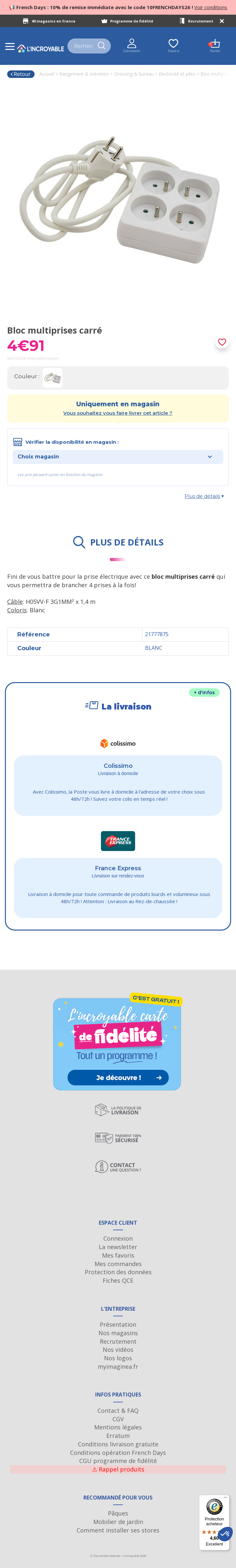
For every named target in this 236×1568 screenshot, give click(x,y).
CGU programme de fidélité (118, 1461)
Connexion (118, 1238)
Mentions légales (118, 1427)
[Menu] (225, 1499)
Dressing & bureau (134, 74)
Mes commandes (118, 1264)
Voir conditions (210, 7)
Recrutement (200, 21)
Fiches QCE (118, 1280)
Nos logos (118, 1358)
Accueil (46, 74)
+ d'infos (204, 692)
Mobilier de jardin (118, 1522)
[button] (225, 1534)
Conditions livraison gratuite (118, 1444)
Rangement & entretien (84, 74)
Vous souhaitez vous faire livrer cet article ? (117, 413)
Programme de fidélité (131, 21)
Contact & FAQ (118, 1410)
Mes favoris (118, 1255)
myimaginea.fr (118, 1366)
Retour (20, 74)
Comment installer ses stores (118, 1530)
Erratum (118, 1436)
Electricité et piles (177, 74)
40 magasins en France (53, 21)
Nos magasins (118, 1333)
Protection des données (118, 1272)
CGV (118, 1419)
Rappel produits (118, 1469)
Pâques (118, 1513)
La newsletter (118, 1247)
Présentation (118, 1324)
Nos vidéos (118, 1349)
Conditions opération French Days (118, 1452)
